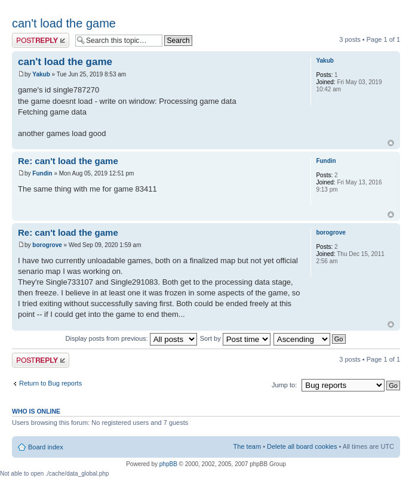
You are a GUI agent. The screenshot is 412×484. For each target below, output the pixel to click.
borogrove (47, 245)
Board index (45, 447)
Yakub (41, 74)
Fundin (42, 173)
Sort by (235, 338)
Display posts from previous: (131, 338)
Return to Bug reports (50, 383)
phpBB (168, 464)
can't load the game (64, 23)
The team (247, 446)
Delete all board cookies (302, 446)
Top (391, 143)
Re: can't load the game (68, 161)
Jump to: (284, 385)
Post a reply (40, 40)
